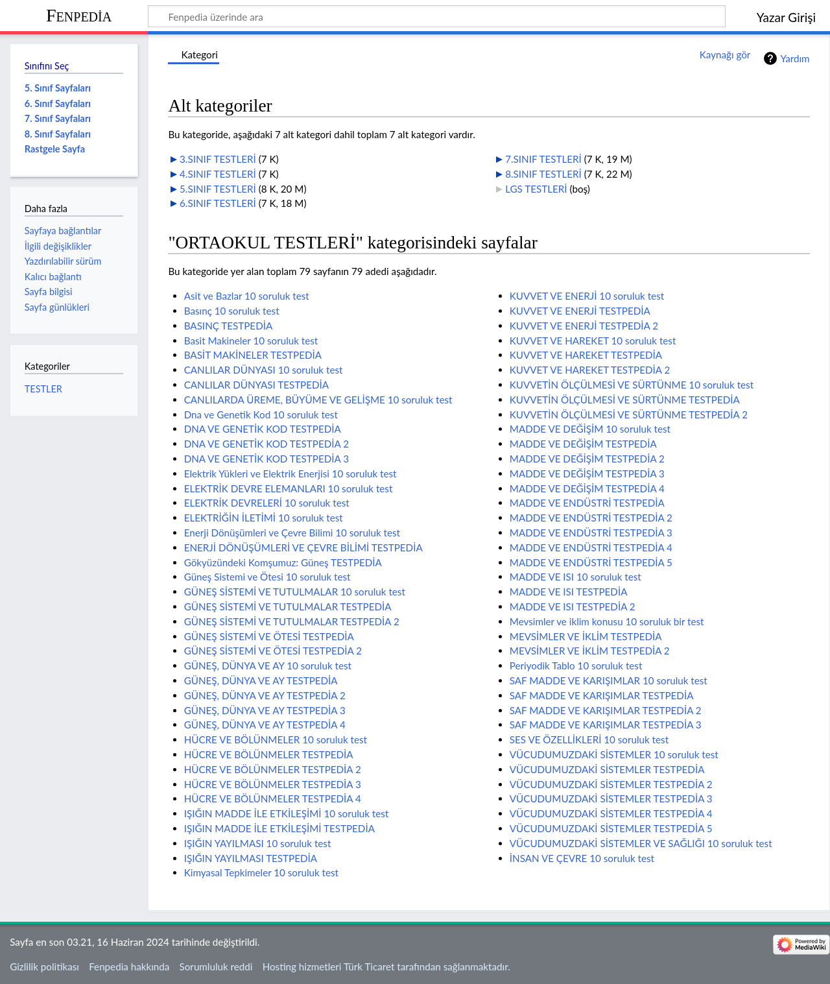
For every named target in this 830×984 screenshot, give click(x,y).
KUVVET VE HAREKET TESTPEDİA (586, 355)
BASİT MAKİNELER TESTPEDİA (253, 355)
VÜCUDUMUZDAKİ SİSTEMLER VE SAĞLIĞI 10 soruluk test (641, 843)
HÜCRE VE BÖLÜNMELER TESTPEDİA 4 (272, 798)
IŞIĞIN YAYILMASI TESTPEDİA (250, 858)
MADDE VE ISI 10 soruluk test (575, 576)
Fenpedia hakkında (129, 966)
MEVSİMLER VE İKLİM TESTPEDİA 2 (590, 650)
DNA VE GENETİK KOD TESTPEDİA (262, 429)
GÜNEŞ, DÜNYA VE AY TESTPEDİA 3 (265, 710)
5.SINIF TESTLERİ (218, 189)
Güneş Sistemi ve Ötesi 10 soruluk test (267, 576)
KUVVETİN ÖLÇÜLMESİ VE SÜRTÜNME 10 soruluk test (631, 384)
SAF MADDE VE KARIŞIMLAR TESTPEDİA (602, 695)
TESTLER (43, 388)
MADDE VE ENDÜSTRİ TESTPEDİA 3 (591, 532)
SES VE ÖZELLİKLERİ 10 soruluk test (589, 739)
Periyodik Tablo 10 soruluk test (576, 665)
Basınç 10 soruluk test (231, 311)
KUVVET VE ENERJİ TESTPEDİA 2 (584, 325)
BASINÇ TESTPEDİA (228, 325)
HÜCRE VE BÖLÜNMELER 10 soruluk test (275, 739)
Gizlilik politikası (44, 966)
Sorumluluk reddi (216, 966)
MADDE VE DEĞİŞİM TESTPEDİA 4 (587, 488)
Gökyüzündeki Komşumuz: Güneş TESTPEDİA (283, 562)
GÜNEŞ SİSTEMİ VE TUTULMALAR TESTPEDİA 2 (291, 621)
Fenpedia (79, 15)
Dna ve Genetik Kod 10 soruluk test (261, 414)
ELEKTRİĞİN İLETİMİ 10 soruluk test (263, 517)
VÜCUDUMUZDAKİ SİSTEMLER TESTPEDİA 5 (611, 828)
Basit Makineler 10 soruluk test (251, 340)
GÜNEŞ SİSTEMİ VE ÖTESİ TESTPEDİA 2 (273, 650)
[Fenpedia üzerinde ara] (436, 16)
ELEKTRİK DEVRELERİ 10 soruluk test (267, 503)
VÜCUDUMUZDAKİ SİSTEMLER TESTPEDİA (607, 769)
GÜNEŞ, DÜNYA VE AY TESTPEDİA (261, 680)
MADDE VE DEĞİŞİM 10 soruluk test (590, 429)
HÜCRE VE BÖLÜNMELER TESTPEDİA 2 (272, 769)
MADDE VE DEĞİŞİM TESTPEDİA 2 (587, 458)
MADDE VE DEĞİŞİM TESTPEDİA (583, 444)
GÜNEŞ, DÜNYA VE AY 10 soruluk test (267, 665)
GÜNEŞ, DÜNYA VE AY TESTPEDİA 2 (265, 695)
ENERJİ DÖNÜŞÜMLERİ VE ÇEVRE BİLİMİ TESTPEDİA (303, 547)
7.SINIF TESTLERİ (543, 159)
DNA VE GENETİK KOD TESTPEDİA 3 (266, 458)
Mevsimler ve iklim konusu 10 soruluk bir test (607, 621)
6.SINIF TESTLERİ (218, 203)
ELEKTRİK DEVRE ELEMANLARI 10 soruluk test (288, 488)
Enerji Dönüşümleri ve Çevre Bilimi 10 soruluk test (292, 532)
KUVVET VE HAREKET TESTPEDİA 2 (590, 370)
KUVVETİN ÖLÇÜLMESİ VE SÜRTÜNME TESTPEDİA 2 (629, 414)
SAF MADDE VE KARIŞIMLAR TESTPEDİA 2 (606, 710)
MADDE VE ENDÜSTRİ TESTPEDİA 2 (591, 517)
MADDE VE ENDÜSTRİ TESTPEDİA (587, 503)
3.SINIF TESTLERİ (218, 159)
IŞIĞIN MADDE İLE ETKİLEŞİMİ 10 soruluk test (286, 813)
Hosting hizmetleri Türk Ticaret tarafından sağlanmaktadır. (386, 966)
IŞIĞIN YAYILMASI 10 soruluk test (257, 843)
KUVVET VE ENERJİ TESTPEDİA (580, 311)
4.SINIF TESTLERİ (218, 174)
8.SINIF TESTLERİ (543, 174)
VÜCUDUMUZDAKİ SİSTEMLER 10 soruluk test (614, 754)
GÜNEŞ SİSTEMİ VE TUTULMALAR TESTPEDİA (288, 606)
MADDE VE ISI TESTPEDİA (569, 591)
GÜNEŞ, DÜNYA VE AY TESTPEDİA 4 (265, 724)
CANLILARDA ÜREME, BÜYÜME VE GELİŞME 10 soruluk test (318, 399)
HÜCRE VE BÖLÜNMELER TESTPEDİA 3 (272, 784)
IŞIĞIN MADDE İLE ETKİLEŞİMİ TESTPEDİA (279, 828)
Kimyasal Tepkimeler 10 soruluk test (261, 872)
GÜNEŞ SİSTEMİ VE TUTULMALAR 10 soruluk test (294, 591)
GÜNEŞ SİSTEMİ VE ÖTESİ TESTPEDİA (269, 636)
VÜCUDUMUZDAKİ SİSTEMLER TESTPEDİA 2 (611, 784)
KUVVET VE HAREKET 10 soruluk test (593, 340)
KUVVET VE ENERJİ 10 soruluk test (587, 296)
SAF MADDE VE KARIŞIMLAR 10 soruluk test (608, 680)
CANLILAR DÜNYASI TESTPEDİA (256, 384)
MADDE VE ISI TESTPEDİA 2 (572, 606)
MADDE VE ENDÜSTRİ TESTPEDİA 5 (591, 562)
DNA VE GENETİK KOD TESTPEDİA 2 (266, 444)
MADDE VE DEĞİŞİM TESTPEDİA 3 (587, 473)
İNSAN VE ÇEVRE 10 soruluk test (582, 858)
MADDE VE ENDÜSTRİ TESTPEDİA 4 (591, 547)
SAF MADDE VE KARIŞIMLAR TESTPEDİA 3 (606, 724)
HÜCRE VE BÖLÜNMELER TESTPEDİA (268, 754)
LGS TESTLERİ (536, 189)
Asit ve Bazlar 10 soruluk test (246, 296)
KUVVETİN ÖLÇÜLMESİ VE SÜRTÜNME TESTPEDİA (625, 399)
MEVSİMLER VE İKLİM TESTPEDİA (586, 636)
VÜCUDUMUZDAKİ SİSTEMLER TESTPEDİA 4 (611, 813)
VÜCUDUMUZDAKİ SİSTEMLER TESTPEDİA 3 (611, 798)
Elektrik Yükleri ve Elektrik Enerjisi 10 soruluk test (290, 473)
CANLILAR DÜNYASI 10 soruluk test (263, 370)
